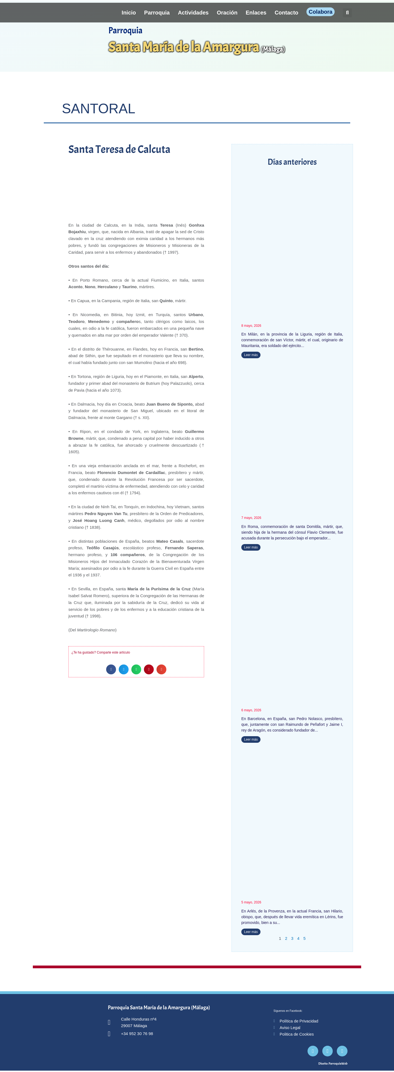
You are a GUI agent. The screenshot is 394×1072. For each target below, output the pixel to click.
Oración (227, 13)
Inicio (129, 13)
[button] (347, 12)
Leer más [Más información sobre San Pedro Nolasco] (251, 740)
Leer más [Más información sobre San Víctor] (251, 355)
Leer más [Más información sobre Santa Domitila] (251, 547)
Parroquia (157, 13)
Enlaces (256, 13)
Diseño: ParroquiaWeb (332, 1065)
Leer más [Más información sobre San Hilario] (251, 932)
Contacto (287, 13)
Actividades (193, 13)
